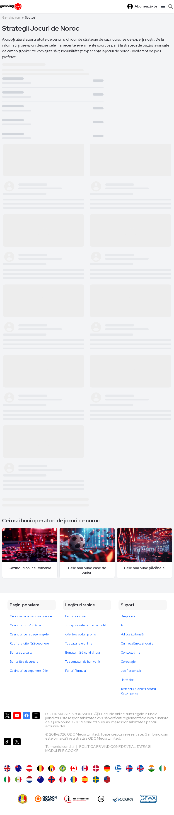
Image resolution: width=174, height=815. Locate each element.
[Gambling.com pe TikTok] (7, 749)
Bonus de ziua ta (21, 652)
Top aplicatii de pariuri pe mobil (85, 625)
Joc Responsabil (131, 671)
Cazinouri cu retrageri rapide (29, 634)
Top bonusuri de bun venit (82, 662)
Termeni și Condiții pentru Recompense (138, 691)
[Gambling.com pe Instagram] (36, 723)
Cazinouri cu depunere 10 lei (29, 671)
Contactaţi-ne (130, 652)
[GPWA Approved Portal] (148, 799)
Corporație (128, 662)
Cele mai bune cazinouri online (31, 616)
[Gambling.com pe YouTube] (17, 723)
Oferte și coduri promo (80, 634)
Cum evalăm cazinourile (137, 643)
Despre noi (128, 616)
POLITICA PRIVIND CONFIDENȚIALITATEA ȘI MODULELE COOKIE (98, 748)
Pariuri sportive (75, 616)
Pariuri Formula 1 (76, 671)
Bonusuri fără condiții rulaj (83, 652)
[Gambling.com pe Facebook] (26, 723)
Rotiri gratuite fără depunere (29, 643)
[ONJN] (23, 799)
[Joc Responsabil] (76, 798)
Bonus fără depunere (24, 662)
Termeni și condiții (60, 746)
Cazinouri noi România (25, 625)
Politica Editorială (132, 634)
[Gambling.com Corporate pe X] (17, 749)
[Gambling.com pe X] (7, 723)
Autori (125, 625)
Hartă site (127, 680)
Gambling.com (11, 18)
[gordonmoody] (45, 799)
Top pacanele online (78, 643)
